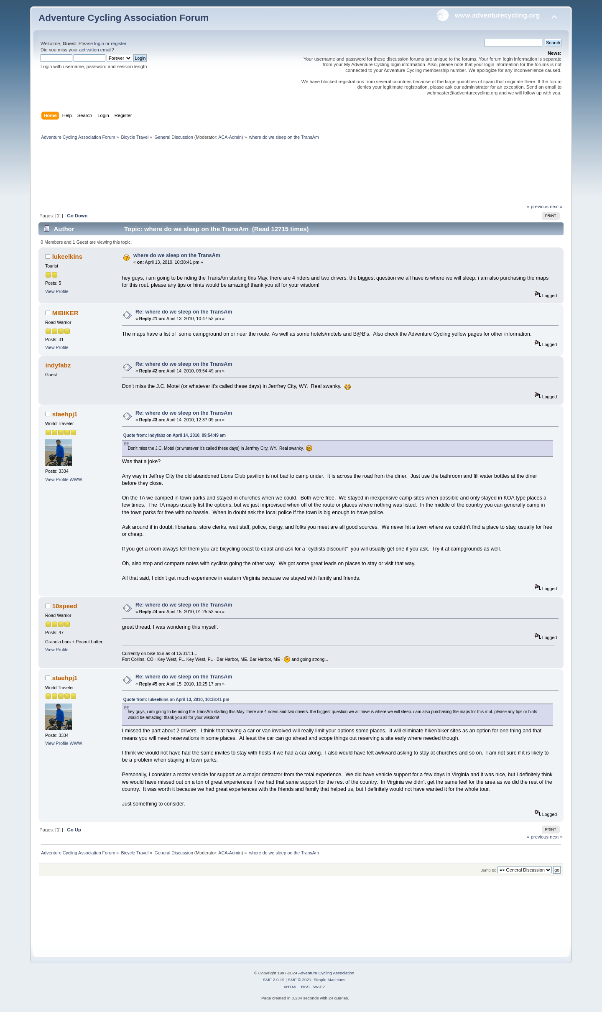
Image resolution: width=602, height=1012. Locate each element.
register (118, 43)
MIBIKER (65, 312)
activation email (95, 49)
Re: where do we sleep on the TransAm (183, 312)
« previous (537, 206)
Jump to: (488, 870)
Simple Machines (329, 979)
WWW (76, 479)
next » (556, 206)
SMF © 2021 (299, 979)
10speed (64, 605)
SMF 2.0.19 (274, 979)
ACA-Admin (230, 137)
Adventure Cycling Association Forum (123, 18)
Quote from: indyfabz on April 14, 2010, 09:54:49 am (174, 435)
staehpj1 (65, 414)
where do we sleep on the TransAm (176, 255)
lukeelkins (67, 256)
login (99, 43)
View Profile (57, 291)
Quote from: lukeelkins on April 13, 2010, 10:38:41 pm (176, 699)
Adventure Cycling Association (326, 973)
